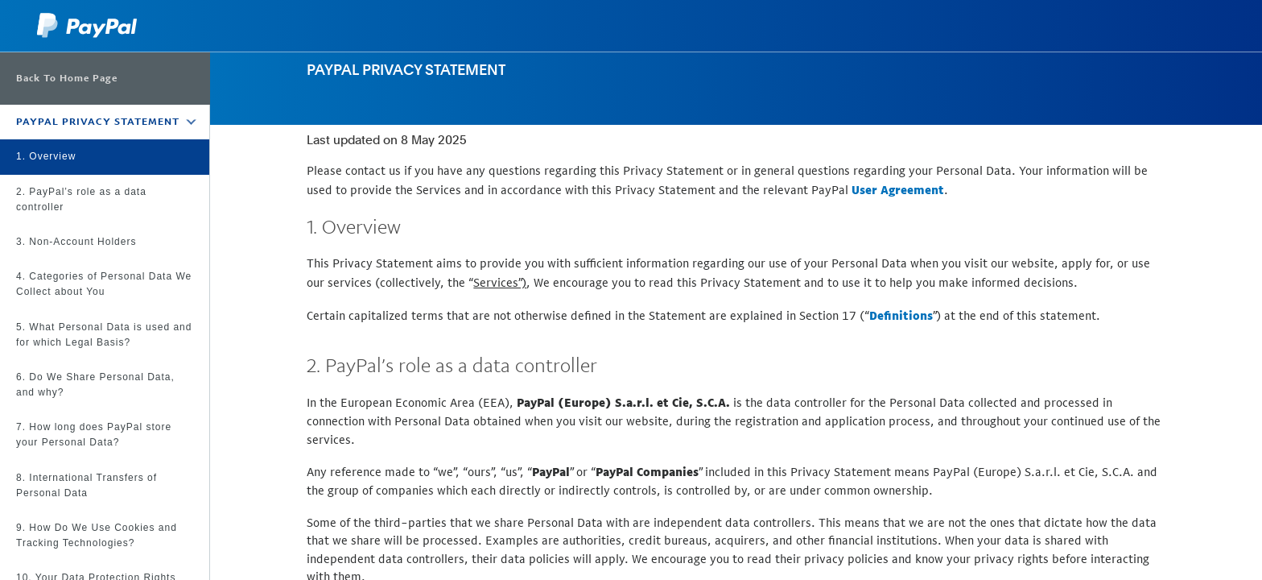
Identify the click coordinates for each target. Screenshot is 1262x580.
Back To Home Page (67, 78)
